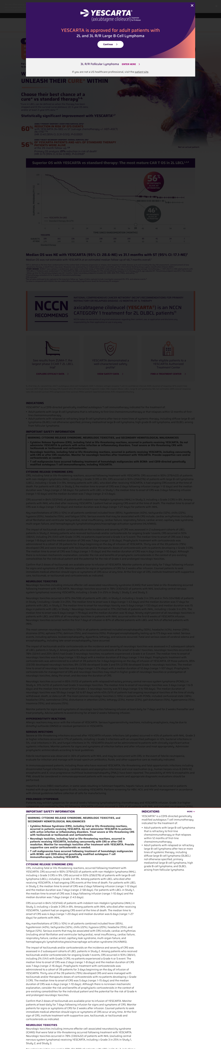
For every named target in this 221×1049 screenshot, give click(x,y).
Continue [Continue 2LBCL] (108, 44)
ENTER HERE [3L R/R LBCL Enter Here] (129, 64)
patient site (141, 72)
